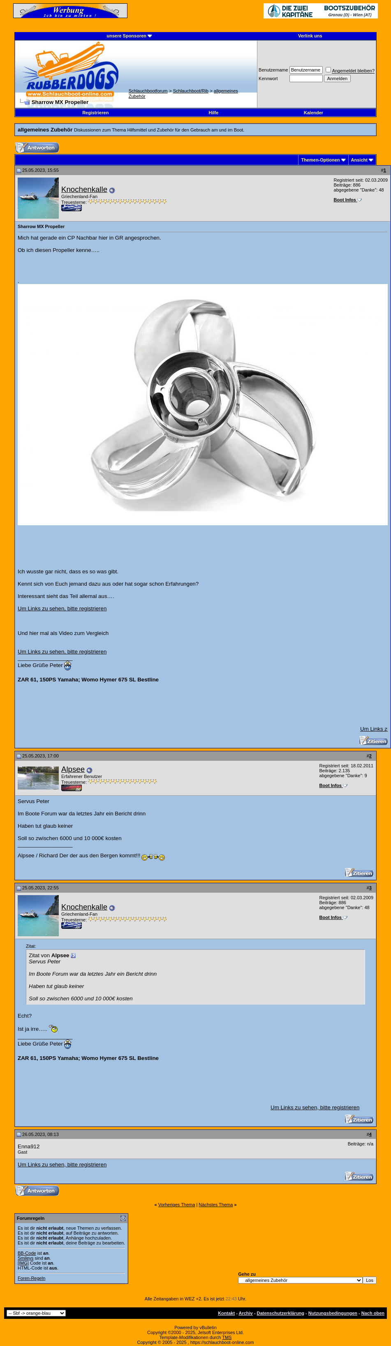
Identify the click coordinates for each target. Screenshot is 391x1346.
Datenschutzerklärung (281, 1313)
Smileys (26, 1258)
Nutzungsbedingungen (332, 1313)
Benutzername (273, 69)
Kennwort (268, 78)
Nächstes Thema (216, 1204)
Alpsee (73, 769)
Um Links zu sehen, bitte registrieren (62, 608)
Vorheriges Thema (176, 1204)
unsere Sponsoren (126, 35)
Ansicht (359, 159)
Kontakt (226, 1313)
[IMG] (23, 1263)
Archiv (245, 1313)
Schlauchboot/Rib (190, 90)
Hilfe (213, 112)
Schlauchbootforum (148, 90)
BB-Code (27, 1253)
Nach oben (372, 1313)
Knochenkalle (84, 189)
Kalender (313, 112)
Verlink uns (310, 35)
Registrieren (95, 112)
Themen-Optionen (320, 159)
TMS (226, 1337)
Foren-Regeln (31, 1278)
